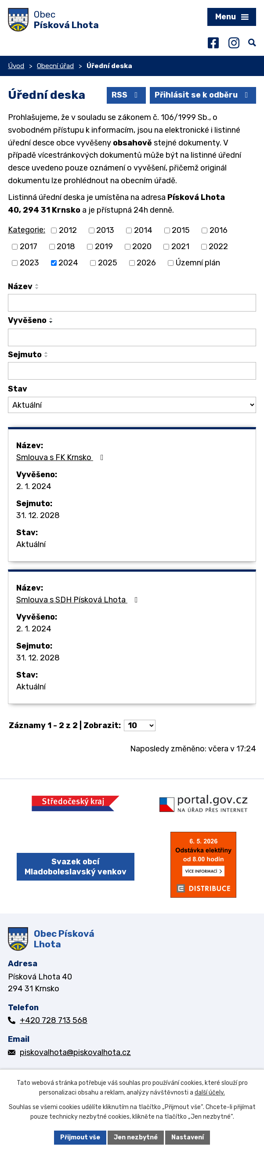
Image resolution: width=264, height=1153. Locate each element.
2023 (29, 263)
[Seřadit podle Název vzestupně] (37, 284)
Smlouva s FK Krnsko (61, 457)
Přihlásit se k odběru (203, 95)
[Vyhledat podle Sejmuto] (132, 371)
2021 (180, 246)
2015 (181, 230)
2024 (68, 263)
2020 (142, 246)
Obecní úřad (55, 66)
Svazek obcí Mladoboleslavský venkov (76, 867)
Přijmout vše (80, 1137)
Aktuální (31, 544)
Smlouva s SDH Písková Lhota (78, 600)
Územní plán (198, 263)
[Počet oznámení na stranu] (140, 725)
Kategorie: (26, 230)
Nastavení (187, 1137)
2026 (146, 263)
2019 (104, 246)
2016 (219, 230)
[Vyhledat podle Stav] (132, 405)
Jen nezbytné (136, 1137)
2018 (66, 246)
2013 (105, 230)
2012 (68, 230)
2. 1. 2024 (33, 486)
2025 (107, 263)
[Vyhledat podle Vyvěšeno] (132, 337)
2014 (143, 230)
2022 (218, 246)
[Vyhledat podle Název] (132, 303)
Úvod (16, 66)
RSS (126, 95)
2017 (28, 246)
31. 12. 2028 (38, 515)
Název (20, 286)
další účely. (210, 1093)
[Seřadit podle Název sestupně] (37, 288)
